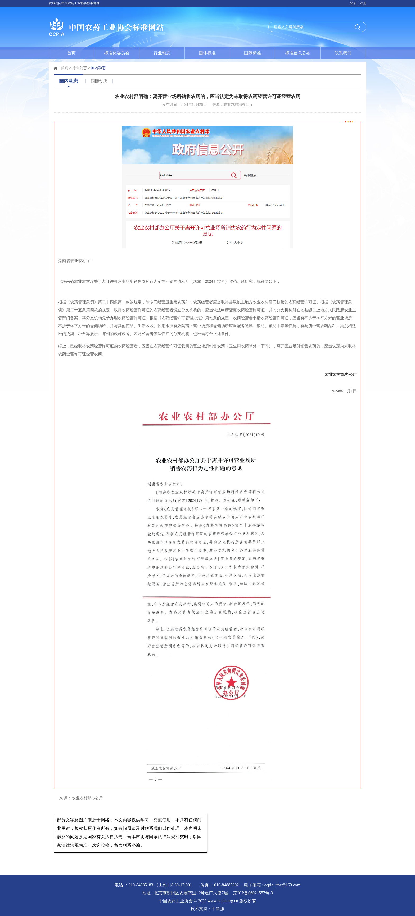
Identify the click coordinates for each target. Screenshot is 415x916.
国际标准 (252, 53)
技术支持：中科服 (207, 908)
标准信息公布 (297, 53)
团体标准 (207, 53)
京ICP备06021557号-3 (253, 893)
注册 (363, 3)
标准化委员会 (116, 53)
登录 (353, 3)
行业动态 (162, 53)
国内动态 (98, 68)
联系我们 (343, 53)
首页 (71, 53)
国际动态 (99, 81)
